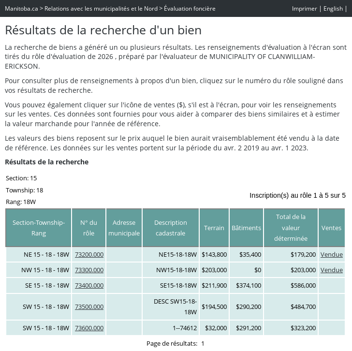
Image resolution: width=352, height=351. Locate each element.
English (333, 8)
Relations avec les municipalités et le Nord (101, 8)
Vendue (332, 254)
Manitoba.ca (21, 8)
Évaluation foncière (190, 8)
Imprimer (304, 8)
